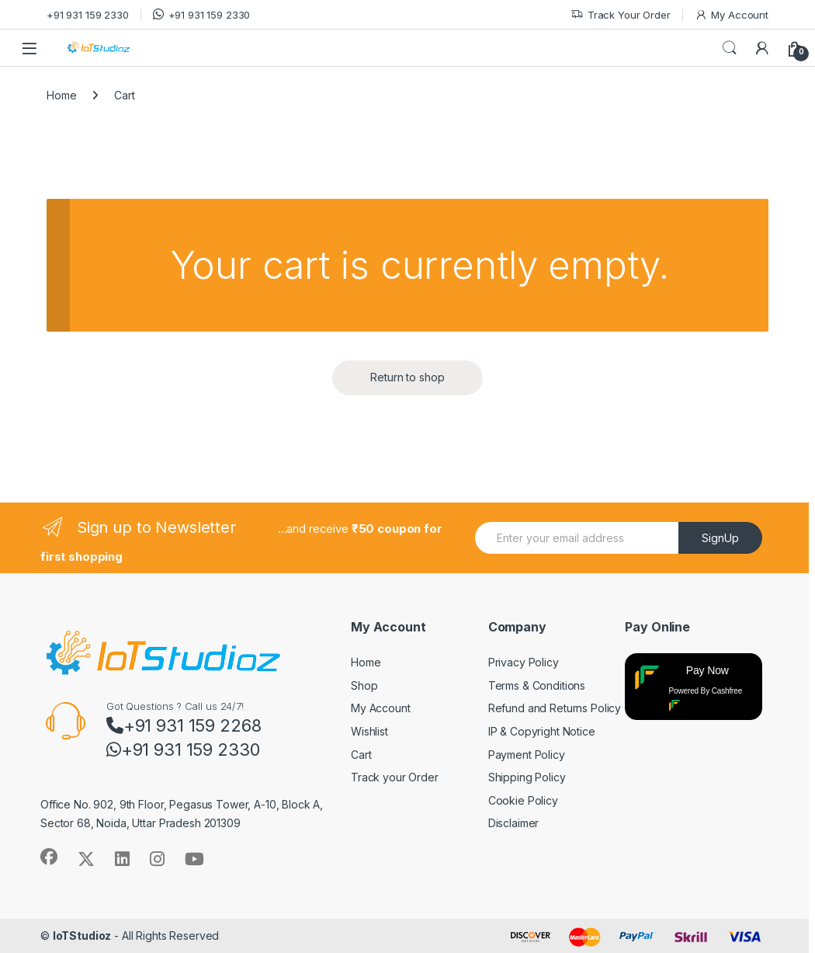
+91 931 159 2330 (88, 15)
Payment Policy (526, 754)
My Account (731, 15)
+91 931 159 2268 (184, 725)
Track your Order (395, 777)
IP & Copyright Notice (541, 731)
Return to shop (407, 377)
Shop (364, 685)
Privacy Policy (523, 662)
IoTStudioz (82, 935)
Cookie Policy (523, 800)
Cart (361, 754)
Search (729, 48)
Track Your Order (620, 15)
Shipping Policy (527, 777)
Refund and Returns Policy (555, 708)
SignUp (720, 537)
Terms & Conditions (536, 685)
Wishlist (369, 731)
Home (61, 95)
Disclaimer (513, 823)
